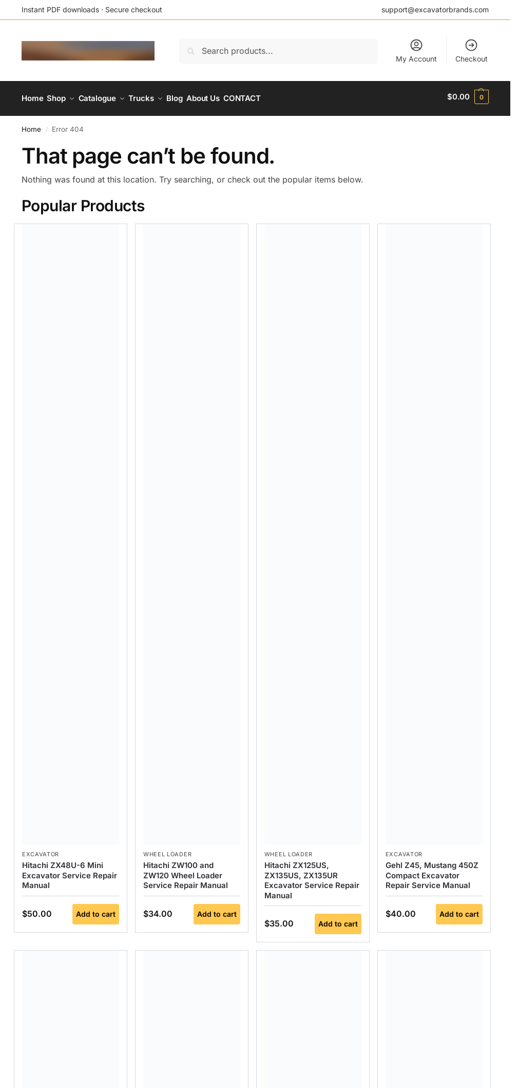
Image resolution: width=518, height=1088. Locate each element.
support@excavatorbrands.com (435, 9)
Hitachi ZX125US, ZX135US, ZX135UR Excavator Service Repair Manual (311, 877)
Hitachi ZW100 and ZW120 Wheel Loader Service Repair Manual (185, 871)
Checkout (471, 50)
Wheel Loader (167, 850)
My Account (416, 50)
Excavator (40, 850)
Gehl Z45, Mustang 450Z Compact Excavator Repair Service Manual (432, 871)
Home (31, 126)
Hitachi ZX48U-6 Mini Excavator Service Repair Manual (69, 871)
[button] (468, 97)
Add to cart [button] (96, 910)
